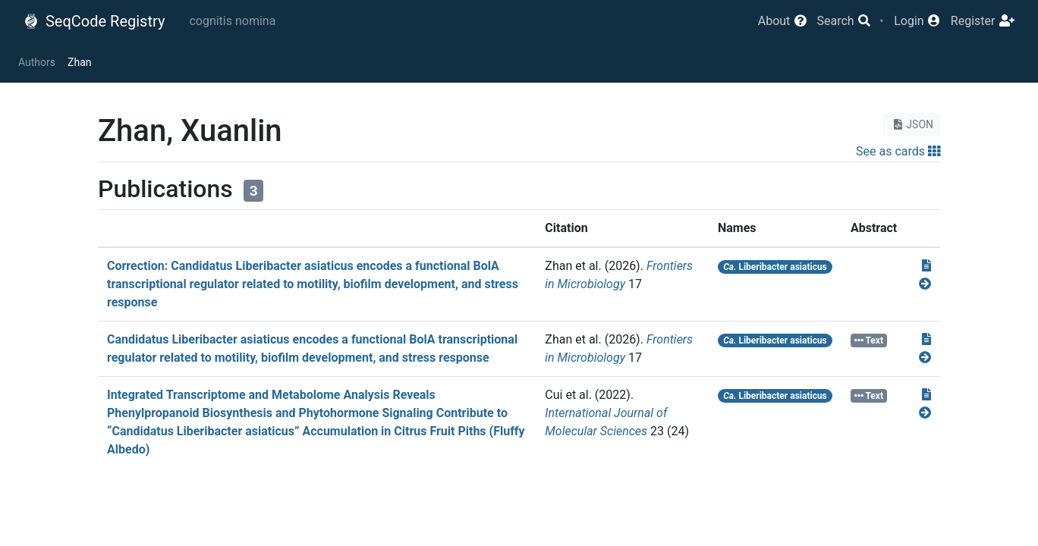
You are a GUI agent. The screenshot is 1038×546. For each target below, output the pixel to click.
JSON (911, 124)
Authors (36, 62)
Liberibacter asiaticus (775, 267)
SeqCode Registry (94, 21)
